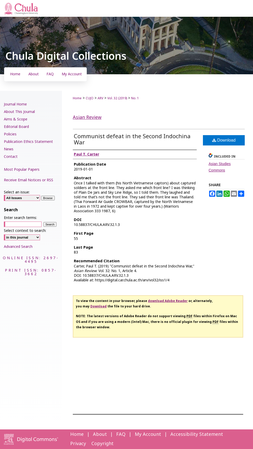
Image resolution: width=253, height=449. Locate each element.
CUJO (89, 98)
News (8, 149)
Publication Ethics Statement (28, 141)
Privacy (78, 443)
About (100, 434)
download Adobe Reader (168, 301)
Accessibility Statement (196, 434)
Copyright (102, 443)
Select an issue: (17, 192)
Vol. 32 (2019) (117, 98)
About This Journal (19, 112)
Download (224, 140)
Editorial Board (16, 126)
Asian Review (87, 117)
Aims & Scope (15, 119)
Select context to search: (25, 230)
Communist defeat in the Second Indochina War (132, 139)
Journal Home (15, 104)
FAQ (120, 434)
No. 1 (135, 98)
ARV (100, 98)
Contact (11, 156)
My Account (148, 434)
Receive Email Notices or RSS (28, 180)
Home (77, 98)
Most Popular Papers (21, 169)
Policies (10, 134)
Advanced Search (18, 246)
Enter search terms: (20, 218)
